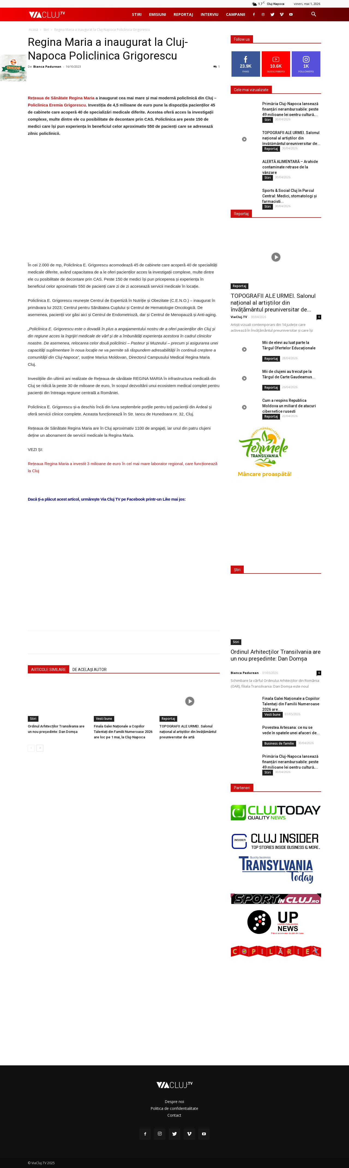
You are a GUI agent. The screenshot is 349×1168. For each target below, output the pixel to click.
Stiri (137, 14)
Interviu (209, 14)
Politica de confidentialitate (174, 1108)
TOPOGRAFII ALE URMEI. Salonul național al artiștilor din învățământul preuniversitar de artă (188, 731)
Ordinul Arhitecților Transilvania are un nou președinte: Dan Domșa (276, 655)
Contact (174, 1115)
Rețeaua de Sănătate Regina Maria (61, 98)
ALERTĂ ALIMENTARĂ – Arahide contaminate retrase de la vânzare (290, 167)
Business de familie (279, 743)
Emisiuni (157, 14)
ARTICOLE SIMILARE (48, 669)
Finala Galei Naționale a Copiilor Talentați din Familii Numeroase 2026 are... (291, 704)
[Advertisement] (124, 557)
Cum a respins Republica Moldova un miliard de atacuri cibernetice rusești (289, 406)
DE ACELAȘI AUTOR (90, 669)
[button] (313, 14)
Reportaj (183, 14)
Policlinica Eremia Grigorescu (57, 105)
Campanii (235, 14)
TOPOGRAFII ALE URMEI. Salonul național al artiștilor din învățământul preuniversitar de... (291, 138)
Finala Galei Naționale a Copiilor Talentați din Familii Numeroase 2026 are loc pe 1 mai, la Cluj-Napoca (123, 731)
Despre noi (174, 1101)
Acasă (33, 29)
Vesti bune (104, 718)
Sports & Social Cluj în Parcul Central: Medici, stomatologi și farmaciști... (289, 196)
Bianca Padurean (47, 66)
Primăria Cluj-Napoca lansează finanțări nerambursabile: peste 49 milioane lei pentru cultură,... (290, 109)
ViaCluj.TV (239, 317)
